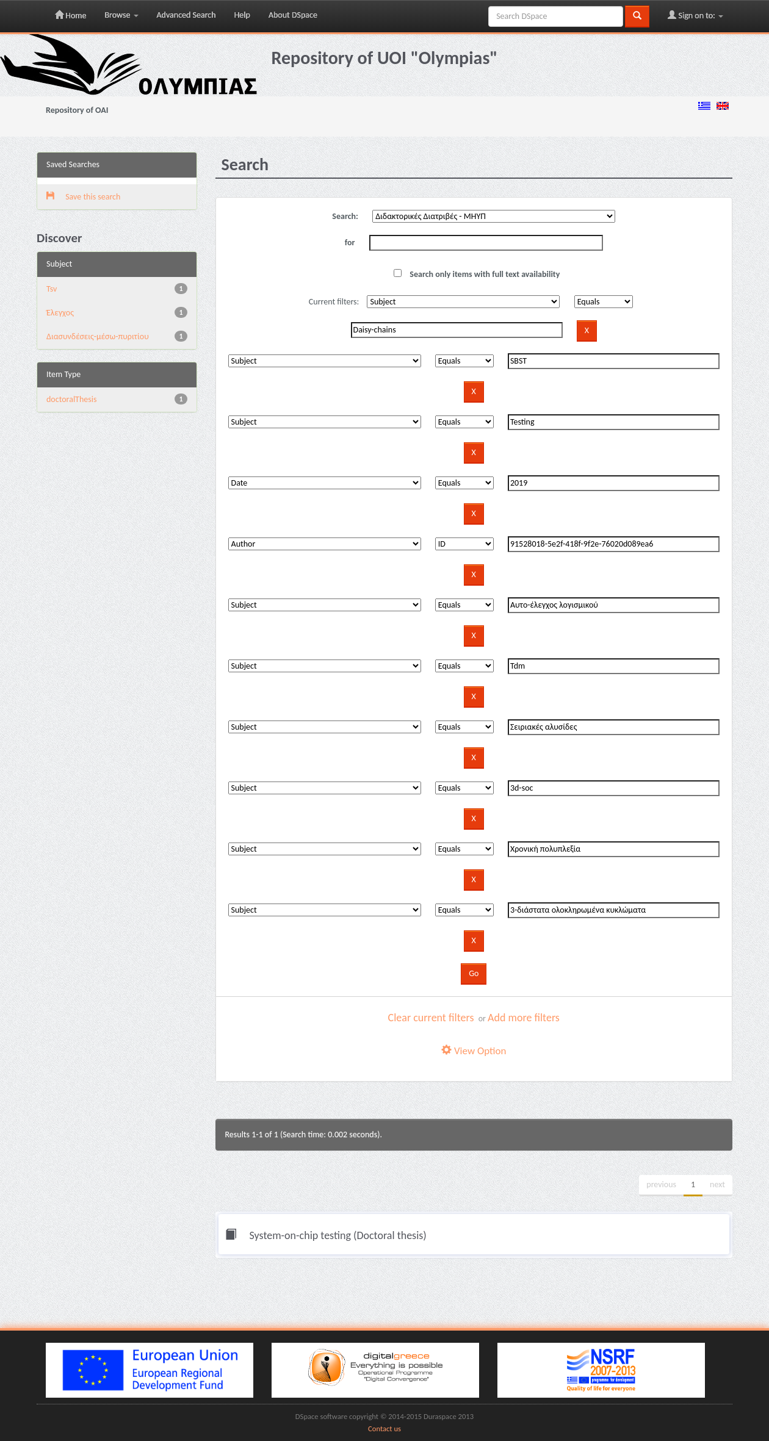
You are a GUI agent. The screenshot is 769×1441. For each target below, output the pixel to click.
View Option (473, 1050)
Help (242, 15)
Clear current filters (431, 1017)
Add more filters (524, 1017)
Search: (345, 216)
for (350, 242)
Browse (121, 15)
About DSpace (293, 15)
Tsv (51, 289)
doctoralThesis (71, 399)
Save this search (83, 197)
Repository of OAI (77, 110)
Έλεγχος (60, 312)
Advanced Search (186, 15)
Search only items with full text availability (477, 274)
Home (70, 15)
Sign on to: (695, 15)
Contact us (384, 1428)
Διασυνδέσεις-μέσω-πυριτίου (97, 336)
